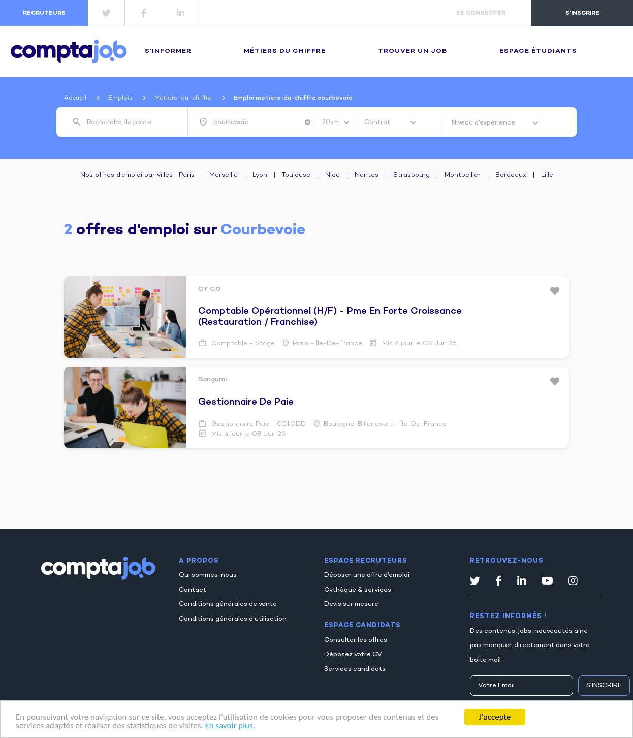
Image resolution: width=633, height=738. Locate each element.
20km (331, 122)
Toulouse (295, 175)
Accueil (75, 98)
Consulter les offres (355, 640)
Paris (187, 175)
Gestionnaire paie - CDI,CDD (257, 424)
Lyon (259, 175)
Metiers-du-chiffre (183, 98)
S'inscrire (604, 686)
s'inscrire (582, 13)
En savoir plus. (230, 726)
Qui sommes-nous (208, 575)
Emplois (120, 98)
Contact (192, 590)
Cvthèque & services (357, 590)
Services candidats (355, 669)
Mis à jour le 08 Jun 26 (418, 344)
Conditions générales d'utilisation (233, 619)
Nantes (366, 175)
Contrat (378, 122)
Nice (332, 175)
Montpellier (463, 175)
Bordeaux (510, 175)
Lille (547, 175)
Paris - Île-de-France (327, 344)
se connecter (480, 13)
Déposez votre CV (353, 655)
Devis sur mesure (351, 604)
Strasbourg (411, 175)
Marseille (223, 175)
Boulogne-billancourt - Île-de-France (385, 424)
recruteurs (44, 13)
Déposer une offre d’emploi (366, 575)
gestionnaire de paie (246, 402)
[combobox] (130, 122)
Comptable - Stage (242, 344)
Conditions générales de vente (228, 604)
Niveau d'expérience (484, 123)
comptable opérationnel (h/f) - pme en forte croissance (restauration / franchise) (330, 316)
